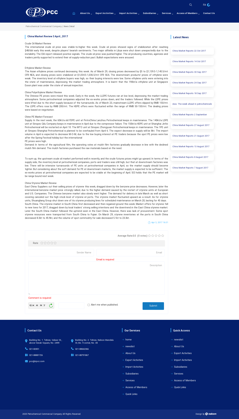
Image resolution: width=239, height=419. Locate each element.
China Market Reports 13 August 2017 (190, 146)
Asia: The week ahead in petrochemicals (192, 104)
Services (130, 380)
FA (204, 5)
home (128, 340)
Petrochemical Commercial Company (44, 26)
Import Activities (134, 367)
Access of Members (136, 387)
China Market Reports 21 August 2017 (190, 136)
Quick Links (131, 394)
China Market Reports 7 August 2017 (190, 168)
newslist (130, 346)
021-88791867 (82, 355)
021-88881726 (36, 355)
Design (199, 414)
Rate (35, 243)
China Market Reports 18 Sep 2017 (189, 93)
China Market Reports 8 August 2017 (190, 157)
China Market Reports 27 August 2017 (190, 125)
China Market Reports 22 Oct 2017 (189, 51)
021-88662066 (82, 349)
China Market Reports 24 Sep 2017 (189, 83)
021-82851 (34, 349)
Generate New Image (51, 306)
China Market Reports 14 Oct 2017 (189, 61)
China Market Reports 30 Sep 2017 (189, 72)
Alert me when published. (104, 305)
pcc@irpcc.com (36, 361)
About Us (130, 353)
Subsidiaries (132, 374)
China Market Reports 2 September (189, 114)
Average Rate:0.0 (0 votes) (132, 236)
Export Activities (134, 360)
